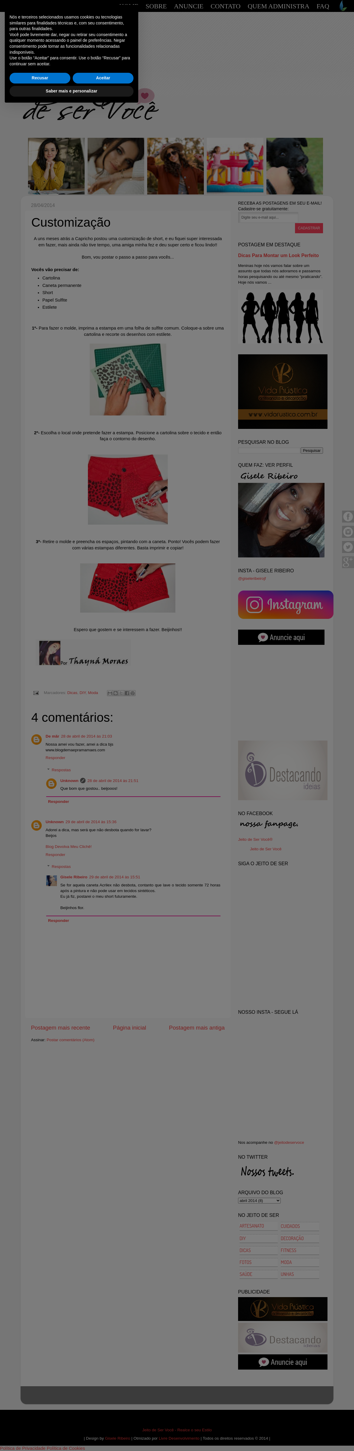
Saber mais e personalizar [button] (71, 1434)
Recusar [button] (40, 1421)
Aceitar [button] (103, 1421)
